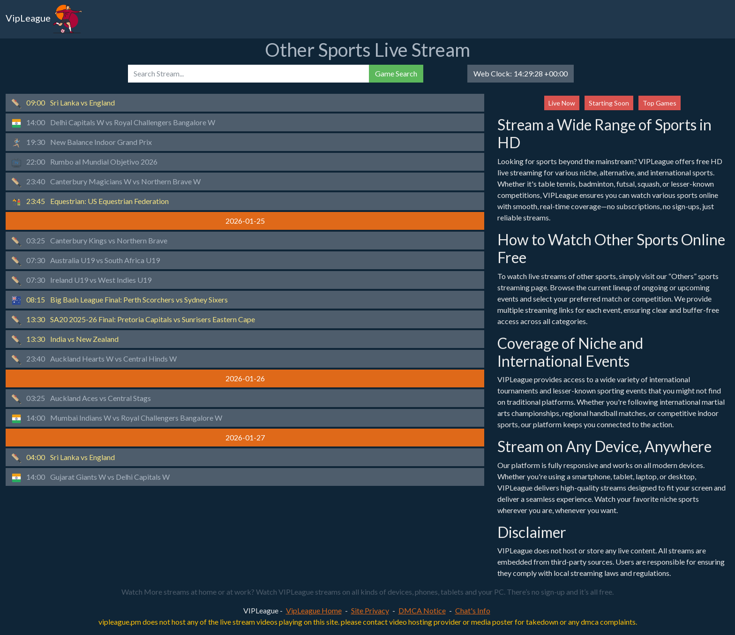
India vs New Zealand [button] (65, 339)
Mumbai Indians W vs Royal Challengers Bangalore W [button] (117, 418)
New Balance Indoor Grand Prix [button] (82, 142)
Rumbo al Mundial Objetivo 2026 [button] (85, 162)
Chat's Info (472, 610)
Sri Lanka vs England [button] (63, 103)
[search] (248, 74)
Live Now (561, 103)
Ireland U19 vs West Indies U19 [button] (81, 280)
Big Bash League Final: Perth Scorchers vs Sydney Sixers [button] (120, 300)
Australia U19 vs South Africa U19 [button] (86, 261)
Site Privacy (370, 610)
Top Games (659, 103)
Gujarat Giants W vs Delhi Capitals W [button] (91, 477)
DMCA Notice (422, 610)
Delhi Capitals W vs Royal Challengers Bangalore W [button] (113, 123)
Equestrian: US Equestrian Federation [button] (90, 202)
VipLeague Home (314, 610)
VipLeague (44, 19)
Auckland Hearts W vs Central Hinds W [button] (94, 359)
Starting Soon (609, 103)
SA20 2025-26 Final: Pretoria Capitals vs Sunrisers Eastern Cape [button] (133, 320)
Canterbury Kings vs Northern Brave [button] (89, 241)
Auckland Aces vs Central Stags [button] (81, 398)
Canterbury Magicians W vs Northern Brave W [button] (106, 182)
